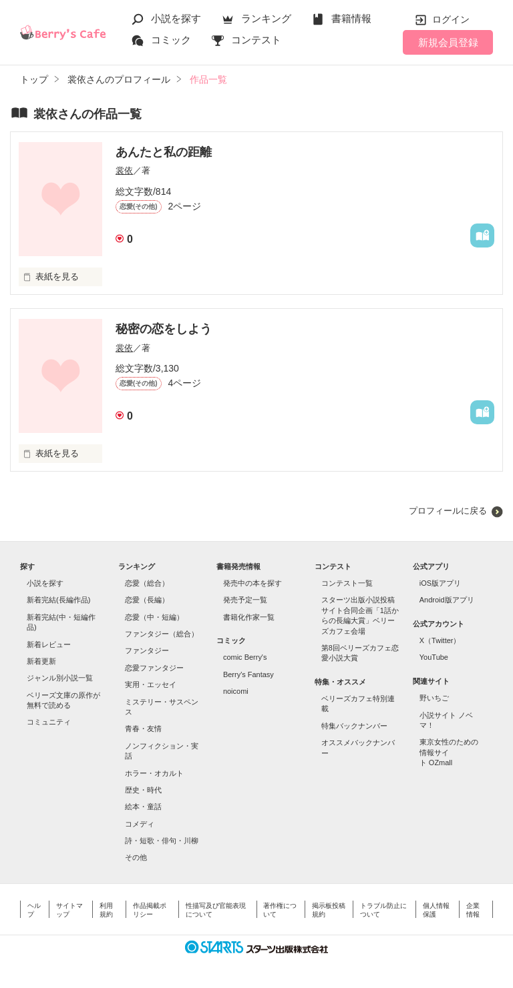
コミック (171, 39)
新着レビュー (49, 644)
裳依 (124, 170)
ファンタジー (147, 650)
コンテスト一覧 (347, 583)
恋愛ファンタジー (154, 668)
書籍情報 (351, 18)
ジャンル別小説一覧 (60, 678)
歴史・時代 (143, 790)
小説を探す (176, 18)
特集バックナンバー (354, 726)
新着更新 (41, 661)
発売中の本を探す (252, 583)
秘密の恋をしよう (164, 329)
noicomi (235, 691)
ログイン (451, 19)
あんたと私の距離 (164, 152)
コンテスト (256, 39)
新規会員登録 (448, 42)
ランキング (266, 18)
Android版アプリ (446, 600)
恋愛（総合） (147, 583)
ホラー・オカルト (154, 773)
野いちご (434, 698)
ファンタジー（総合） (161, 634)
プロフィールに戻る (448, 511)
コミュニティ (49, 722)
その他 (136, 857)
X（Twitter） (440, 640)
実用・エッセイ (150, 684)
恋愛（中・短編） (154, 617)
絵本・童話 (143, 807)
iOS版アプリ (440, 583)
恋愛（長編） (147, 600)
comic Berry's (245, 657)
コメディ (139, 824)
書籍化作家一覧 (249, 617)
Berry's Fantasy (248, 674)
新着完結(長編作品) (58, 600)
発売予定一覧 (245, 600)
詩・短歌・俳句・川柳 (161, 841)
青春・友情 (143, 728)
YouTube (433, 657)
